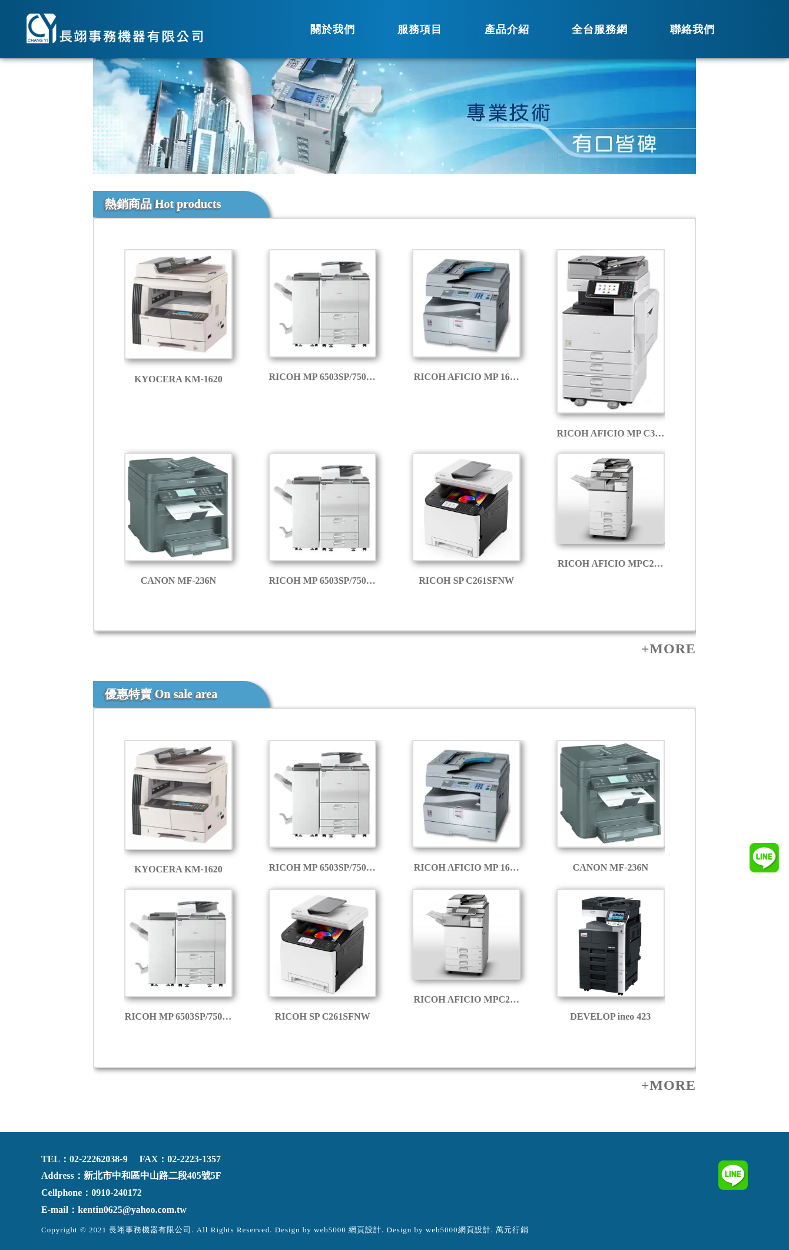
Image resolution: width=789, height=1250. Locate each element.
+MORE (668, 648)
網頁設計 (474, 1229)
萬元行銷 (512, 1229)
